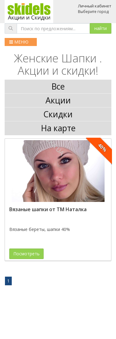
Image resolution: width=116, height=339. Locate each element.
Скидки (58, 114)
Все (58, 86)
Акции (58, 100)
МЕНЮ (18, 42)
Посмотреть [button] (26, 254)
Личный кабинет (94, 6)
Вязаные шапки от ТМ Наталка (48, 209)
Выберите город (93, 11)
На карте (58, 128)
